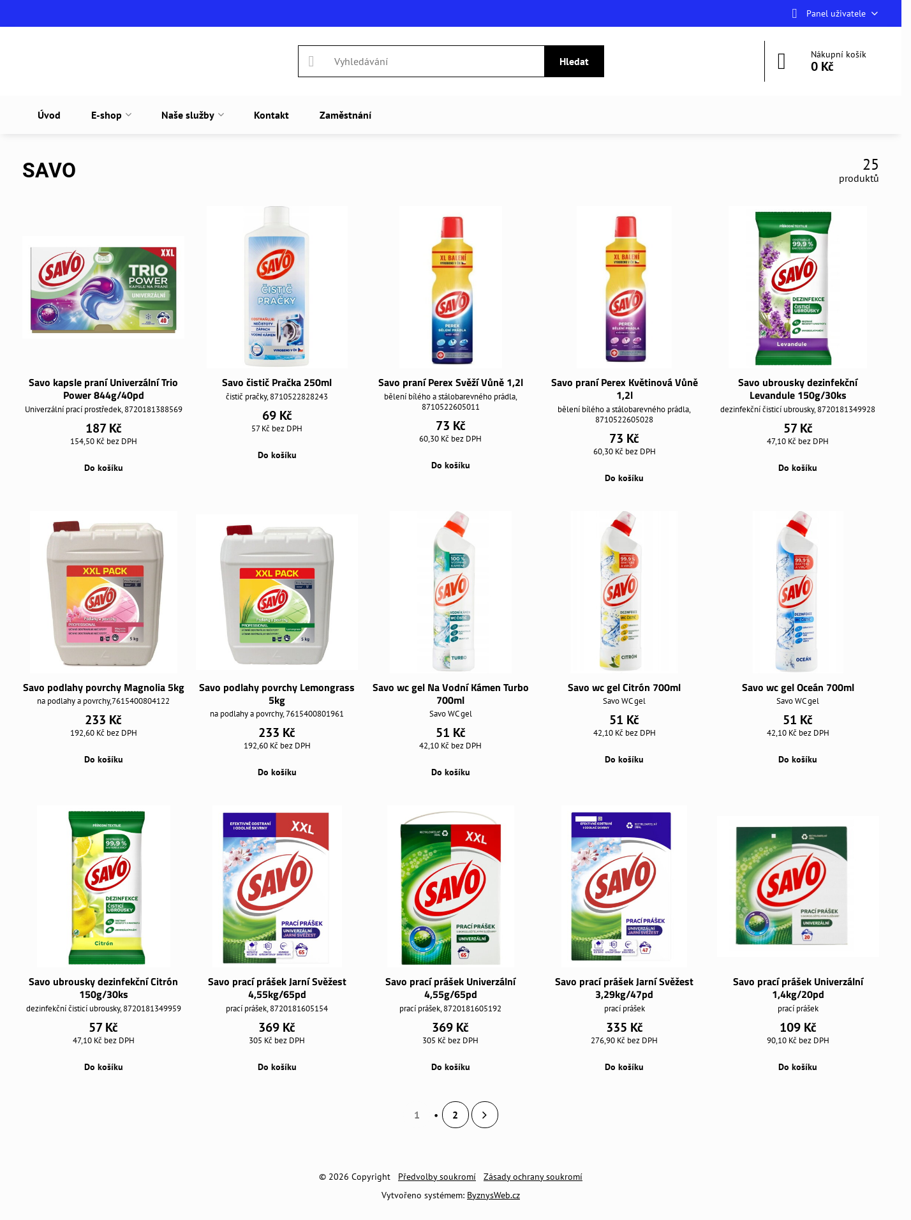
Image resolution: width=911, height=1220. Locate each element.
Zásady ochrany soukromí (533, 1176)
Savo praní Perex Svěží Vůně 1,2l (450, 382)
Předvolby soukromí (437, 1176)
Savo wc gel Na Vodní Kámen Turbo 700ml (451, 694)
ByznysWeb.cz (493, 1195)
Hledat (574, 61)
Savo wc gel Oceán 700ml (798, 687)
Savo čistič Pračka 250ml (277, 382)
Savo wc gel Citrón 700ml (624, 687)
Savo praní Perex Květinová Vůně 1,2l (624, 389)
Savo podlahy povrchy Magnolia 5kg (103, 687)
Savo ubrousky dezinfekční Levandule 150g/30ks (797, 389)
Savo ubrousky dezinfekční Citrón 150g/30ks (103, 988)
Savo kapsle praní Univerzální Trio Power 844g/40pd (103, 389)
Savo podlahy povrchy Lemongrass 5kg (277, 694)
